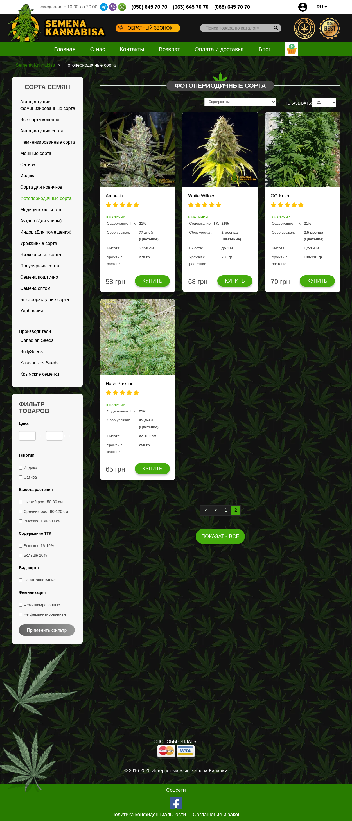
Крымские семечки (39, 374)
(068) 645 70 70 (232, 7)
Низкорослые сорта (40, 254)
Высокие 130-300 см (42, 521)
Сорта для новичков (41, 187)
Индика (28, 175)
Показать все (220, 536)
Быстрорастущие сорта (44, 299)
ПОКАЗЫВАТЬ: (298, 103)
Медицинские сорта (40, 209)
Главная (64, 49)
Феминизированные (42, 605)
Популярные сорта (39, 265)
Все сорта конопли (39, 119)
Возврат (169, 49)
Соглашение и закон (217, 814)
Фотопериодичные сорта (46, 198)
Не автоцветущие (40, 580)
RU (322, 6)
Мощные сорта (35, 153)
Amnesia (114, 195)
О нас (97, 49)
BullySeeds (31, 351)
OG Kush (280, 195)
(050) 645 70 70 (149, 7)
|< (205, 510)
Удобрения (31, 310)
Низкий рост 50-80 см (43, 502)
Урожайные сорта (38, 243)
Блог (264, 49)
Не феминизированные (45, 614)
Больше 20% (35, 555)
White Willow (201, 195)
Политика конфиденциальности (148, 814)
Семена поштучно (39, 277)
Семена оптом (35, 288)
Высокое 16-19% (39, 545)
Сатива (27, 164)
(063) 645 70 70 (191, 7)
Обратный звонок (145, 27)
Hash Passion (120, 383)
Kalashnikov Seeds (39, 362)
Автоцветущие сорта (41, 130)
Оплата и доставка (219, 49)
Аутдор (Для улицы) (41, 220)
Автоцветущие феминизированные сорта (47, 105)
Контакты (132, 49)
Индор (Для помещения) (45, 232)
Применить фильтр (47, 630)
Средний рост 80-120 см (46, 511)
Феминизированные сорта (47, 142)
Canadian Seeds (36, 340)
